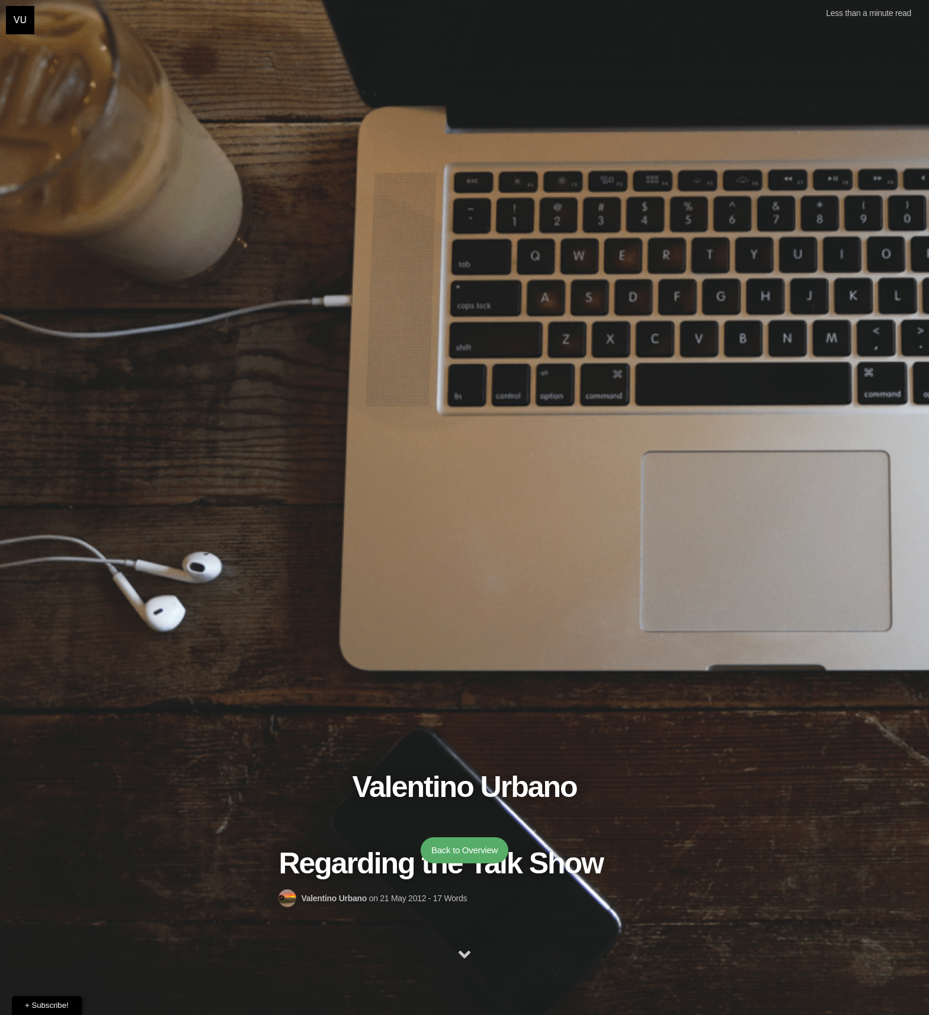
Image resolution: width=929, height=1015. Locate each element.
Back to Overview (464, 850)
